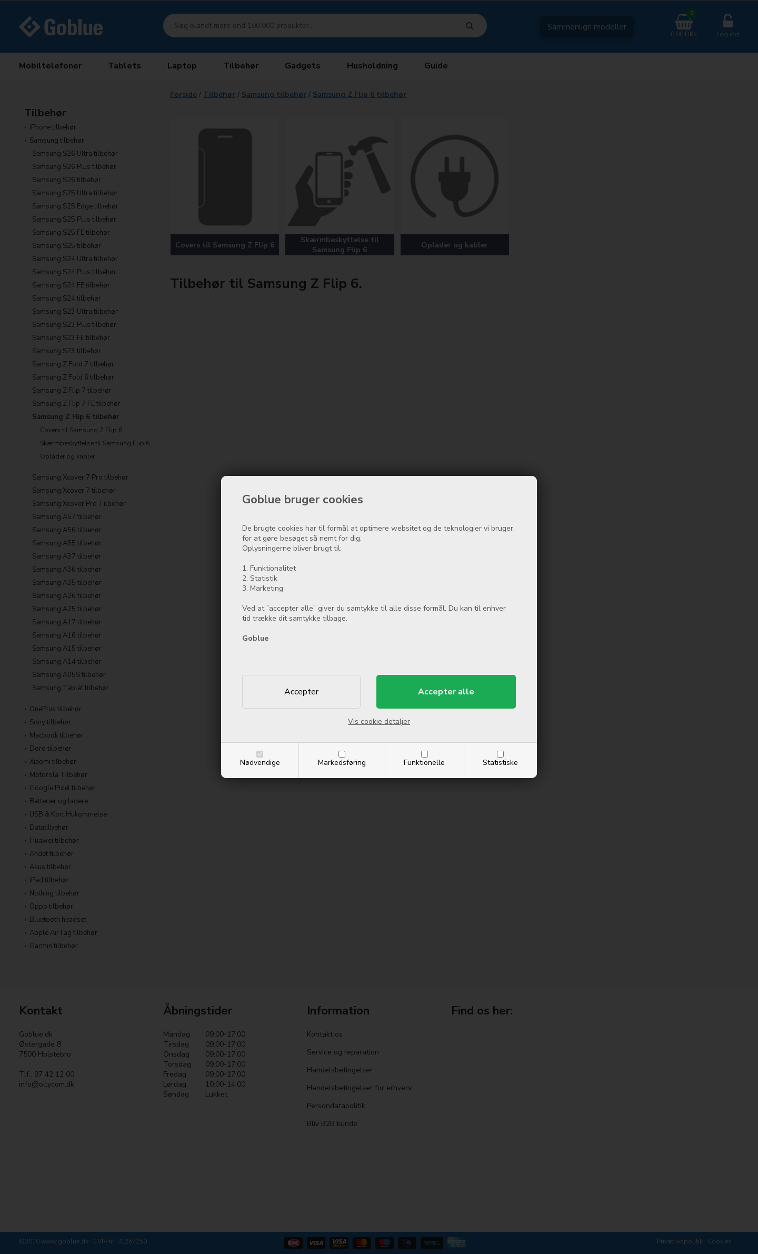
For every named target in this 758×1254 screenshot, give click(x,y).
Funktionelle (424, 763)
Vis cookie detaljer (379, 721)
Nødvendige (260, 763)
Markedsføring (342, 763)
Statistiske (500, 763)
